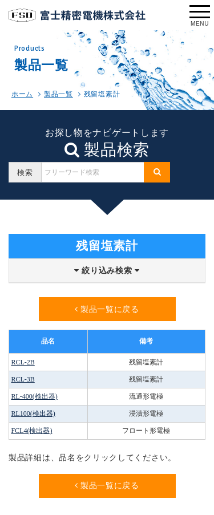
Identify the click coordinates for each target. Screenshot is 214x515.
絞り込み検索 (106, 270)
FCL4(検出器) (31, 431)
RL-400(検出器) (34, 396)
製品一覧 (58, 94)
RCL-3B (22, 379)
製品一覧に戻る (107, 309)
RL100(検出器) (33, 413)
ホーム (22, 94)
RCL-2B (22, 362)
